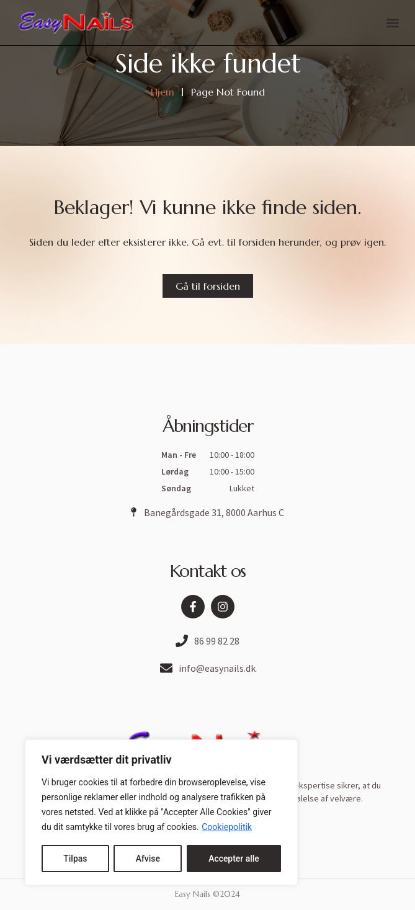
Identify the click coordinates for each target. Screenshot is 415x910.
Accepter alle (233, 858)
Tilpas (75, 858)
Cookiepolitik (227, 827)
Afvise (147, 858)
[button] (392, 22)
